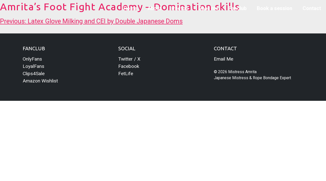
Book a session (274, 8)
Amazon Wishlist (40, 81)
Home (130, 8)
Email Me (223, 59)
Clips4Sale (34, 73)
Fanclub (238, 8)
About (154, 8)
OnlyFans (32, 59)
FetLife (125, 73)
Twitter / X (129, 59)
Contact (312, 8)
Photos (180, 8)
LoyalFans (33, 66)
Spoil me (208, 8)
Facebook (128, 66)
